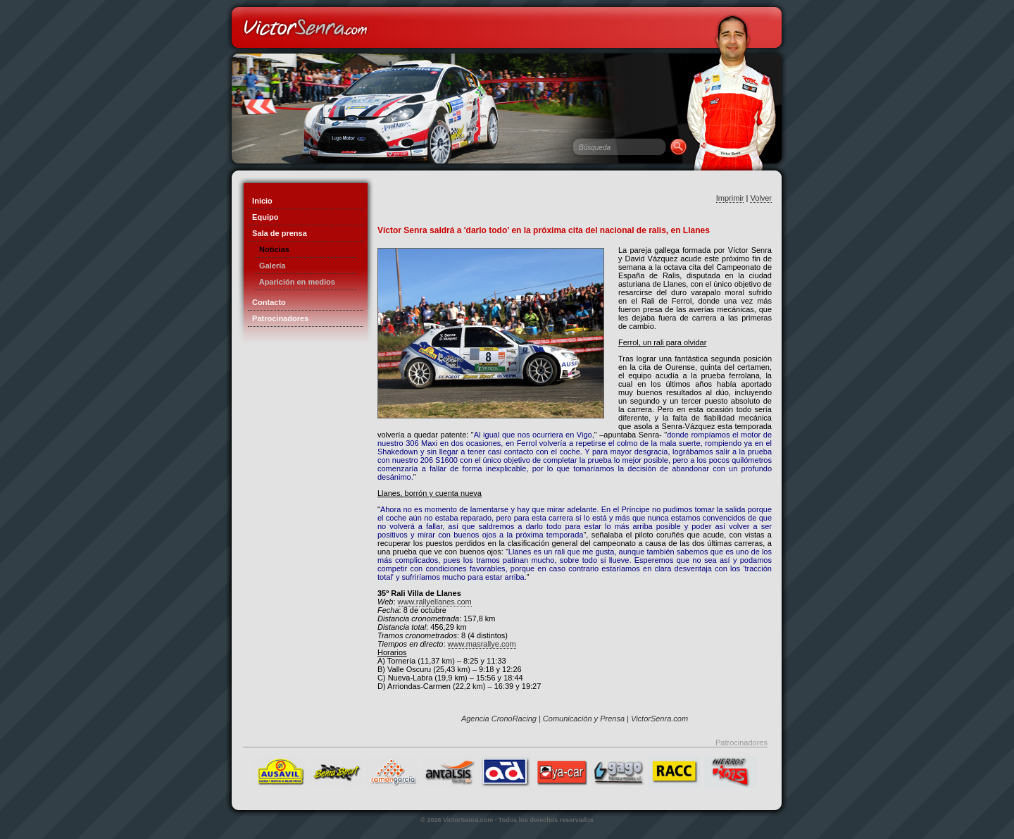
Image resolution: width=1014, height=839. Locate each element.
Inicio (260, 201)
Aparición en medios (295, 282)
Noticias (272, 249)
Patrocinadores (278, 318)
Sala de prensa (277, 233)
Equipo (263, 217)
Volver (761, 198)
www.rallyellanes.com (435, 601)
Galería (270, 265)
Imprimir (730, 198)
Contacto (267, 302)
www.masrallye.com (482, 644)
